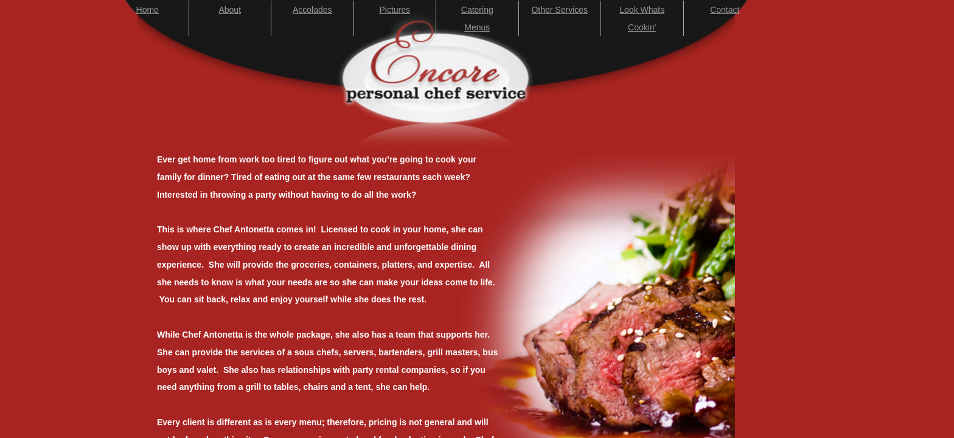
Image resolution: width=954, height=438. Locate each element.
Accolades (312, 10)
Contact (724, 10)
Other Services (559, 10)
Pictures (394, 10)
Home (147, 10)
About (229, 10)
